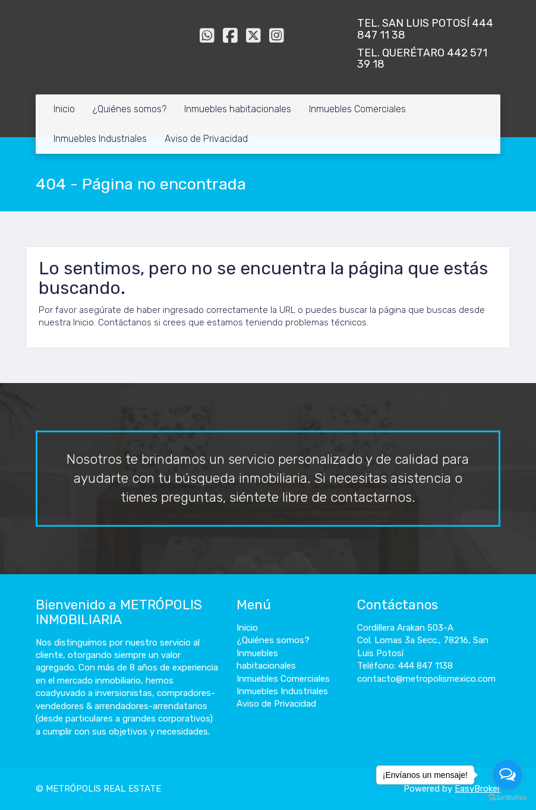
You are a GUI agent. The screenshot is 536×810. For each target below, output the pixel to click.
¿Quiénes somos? (129, 109)
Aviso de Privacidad (206, 138)
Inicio (64, 109)
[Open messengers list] (507, 775)
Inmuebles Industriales (100, 138)
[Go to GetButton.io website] (507, 798)
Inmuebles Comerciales (357, 109)
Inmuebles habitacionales (237, 109)
